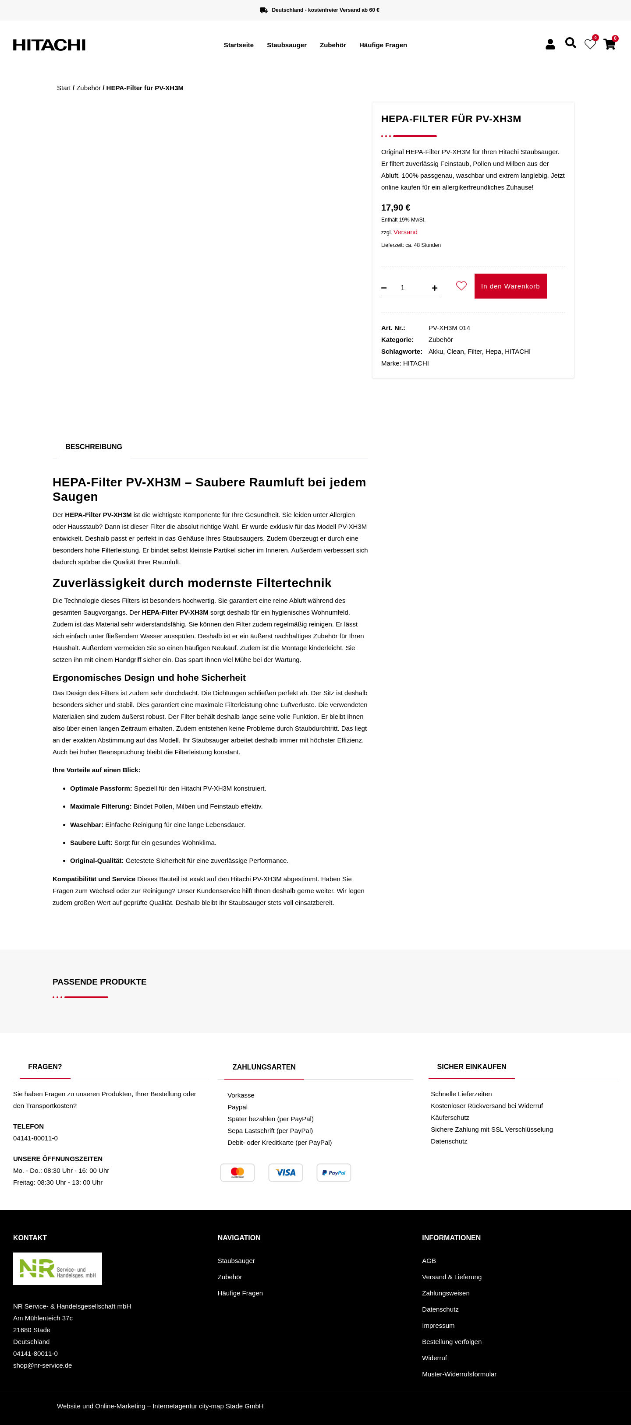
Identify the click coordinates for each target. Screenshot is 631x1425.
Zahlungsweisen (445, 1293)
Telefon (28, 1126)
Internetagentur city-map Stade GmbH (207, 1406)
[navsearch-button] (570, 46)
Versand (405, 232)
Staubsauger (287, 45)
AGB (429, 1260)
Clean (455, 351)
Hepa (493, 351)
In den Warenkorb (510, 286)
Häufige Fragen (383, 45)
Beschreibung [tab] (93, 446)
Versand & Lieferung (452, 1277)
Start (64, 87)
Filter (475, 351)
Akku (436, 351)
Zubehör (333, 45)
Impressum (438, 1325)
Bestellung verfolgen (452, 1341)
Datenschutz (440, 1309)
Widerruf (434, 1358)
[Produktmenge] (403, 288)
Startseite (239, 45)
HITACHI (518, 351)
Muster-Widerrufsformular (459, 1374)
